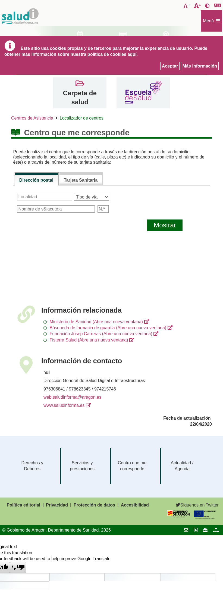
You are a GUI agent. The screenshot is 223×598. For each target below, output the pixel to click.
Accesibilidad (135, 505)
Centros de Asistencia (32, 118)
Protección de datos (94, 505)
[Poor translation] (18, 567)
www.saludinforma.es (63, 405)
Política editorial (23, 505)
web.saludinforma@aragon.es (72, 397)
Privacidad (57, 505)
